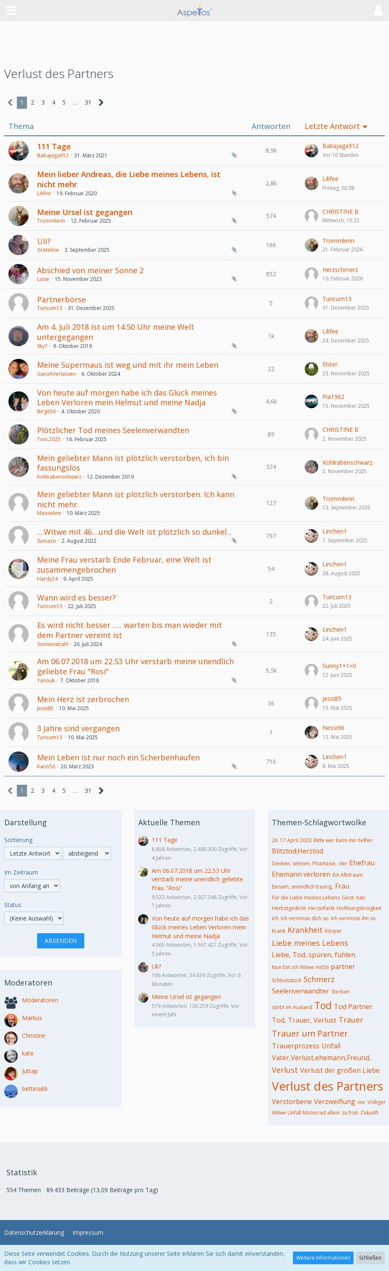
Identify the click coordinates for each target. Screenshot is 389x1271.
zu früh (350, 1112)
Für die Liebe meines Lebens (306, 897)
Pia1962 (333, 397)
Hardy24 (47, 578)
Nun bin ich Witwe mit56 (300, 967)
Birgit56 (46, 411)
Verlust (285, 1070)
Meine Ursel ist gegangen (84, 212)
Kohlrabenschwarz (59, 476)
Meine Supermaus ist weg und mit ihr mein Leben (127, 365)
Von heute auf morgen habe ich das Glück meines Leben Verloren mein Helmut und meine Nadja (127, 398)
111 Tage (54, 146)
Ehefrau (362, 862)
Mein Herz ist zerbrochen (83, 699)
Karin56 (46, 766)
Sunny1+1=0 (339, 666)
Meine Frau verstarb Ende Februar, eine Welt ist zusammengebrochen (124, 565)
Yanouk (46, 680)
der (343, 863)
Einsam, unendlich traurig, (302, 886)
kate (28, 1053)
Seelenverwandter (300, 991)
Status (12, 905)
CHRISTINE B (340, 211)
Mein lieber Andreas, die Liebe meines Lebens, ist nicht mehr (128, 179)
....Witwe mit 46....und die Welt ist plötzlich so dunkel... (134, 532)
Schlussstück (286, 980)
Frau (342, 886)
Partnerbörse (61, 299)
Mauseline (49, 513)
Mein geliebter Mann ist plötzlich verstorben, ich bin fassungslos (133, 463)
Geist (348, 897)
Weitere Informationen (323, 1257)
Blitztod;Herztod (297, 851)
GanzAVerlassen (56, 373)
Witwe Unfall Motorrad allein (306, 1112)
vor (361, 1102)
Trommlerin (51, 220)
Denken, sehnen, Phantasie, (304, 863)
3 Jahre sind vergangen (78, 728)
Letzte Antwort (332, 126)
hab (360, 897)
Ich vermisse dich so (305, 918)
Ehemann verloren (301, 874)
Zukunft (369, 1112)
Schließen (370, 1257)
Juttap (30, 1071)
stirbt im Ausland (292, 1007)
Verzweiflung (334, 1101)
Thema (21, 126)
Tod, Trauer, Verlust (304, 1020)
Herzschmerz (340, 270)
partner (343, 966)
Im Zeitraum (21, 872)
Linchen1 (334, 531)
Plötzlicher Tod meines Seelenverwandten (113, 430)
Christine (34, 1035)
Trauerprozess (295, 1045)
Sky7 (42, 346)
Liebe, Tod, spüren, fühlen (313, 954)
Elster (330, 364)
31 (88, 102)
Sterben (340, 991)
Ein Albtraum (348, 874)
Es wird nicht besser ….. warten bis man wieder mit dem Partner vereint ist (129, 630)
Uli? (44, 241)
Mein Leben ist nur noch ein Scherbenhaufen (118, 757)
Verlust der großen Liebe (340, 1070)
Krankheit (305, 930)
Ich (275, 918)
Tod (323, 1005)
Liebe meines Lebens (310, 943)
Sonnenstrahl (52, 644)
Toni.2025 (49, 439)
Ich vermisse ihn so (353, 918)
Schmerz (319, 979)
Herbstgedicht (289, 908)
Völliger (377, 1102)
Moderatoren (40, 1000)
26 (275, 840)
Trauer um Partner (310, 1033)
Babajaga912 (53, 155)
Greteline (48, 249)
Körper (333, 930)
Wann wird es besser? (76, 597)
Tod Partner (353, 1006)
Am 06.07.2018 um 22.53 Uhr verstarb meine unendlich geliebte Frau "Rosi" (135, 666)
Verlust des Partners (327, 1086)
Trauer (350, 1020)
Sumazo (46, 540)
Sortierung (18, 840)
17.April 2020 (295, 840)
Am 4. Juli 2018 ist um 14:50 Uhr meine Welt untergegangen (115, 332)
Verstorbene (292, 1101)
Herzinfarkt (321, 908)
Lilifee (44, 193)
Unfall (331, 1045)
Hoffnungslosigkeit (359, 908)
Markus (32, 1018)
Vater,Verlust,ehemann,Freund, (321, 1057)
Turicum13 (49, 308)
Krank (278, 930)
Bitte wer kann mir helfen (343, 840)
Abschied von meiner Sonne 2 (90, 270)
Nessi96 (333, 728)
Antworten (271, 126)
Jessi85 (45, 708)
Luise (43, 279)
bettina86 (35, 1089)
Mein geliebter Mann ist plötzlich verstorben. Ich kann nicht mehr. (135, 499)
